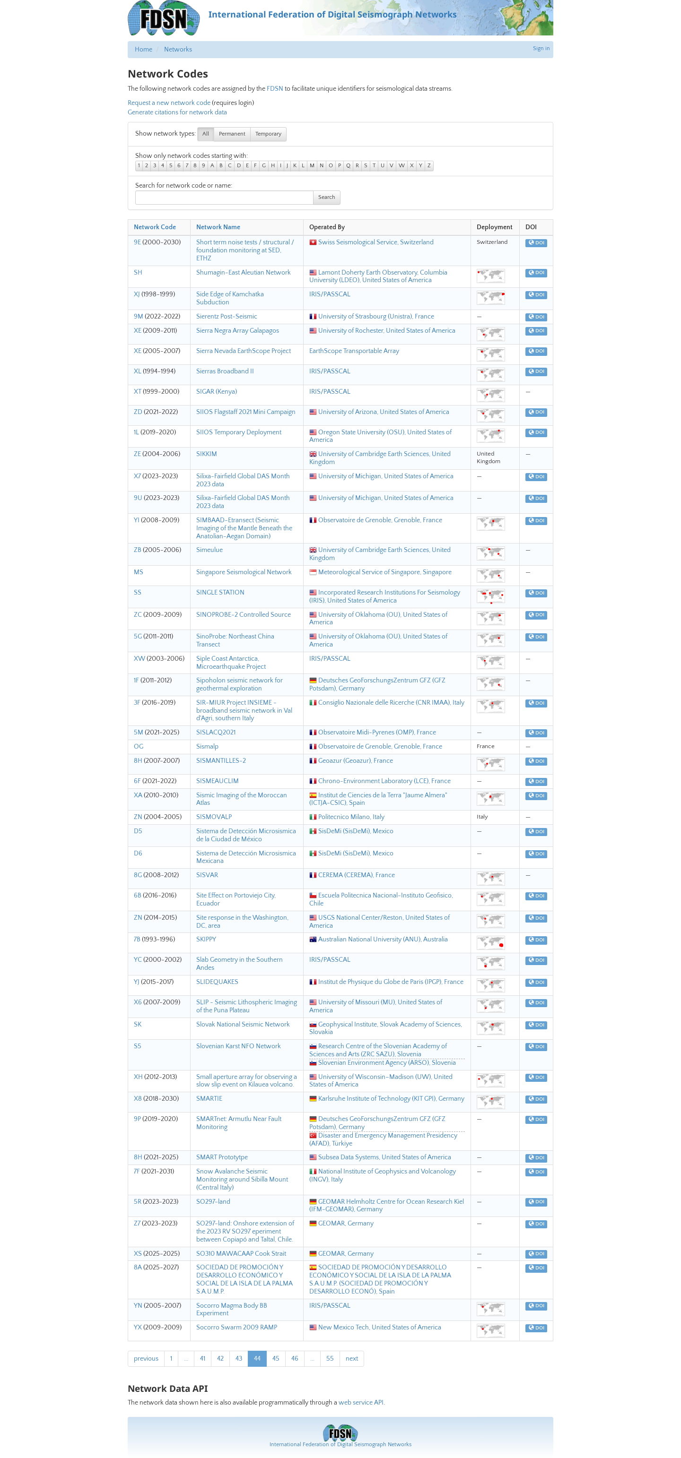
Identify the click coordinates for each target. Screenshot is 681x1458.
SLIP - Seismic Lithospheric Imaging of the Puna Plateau (246, 1006)
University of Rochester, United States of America (382, 331)
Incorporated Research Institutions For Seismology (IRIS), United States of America (384, 596)
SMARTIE (209, 1099)
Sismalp (207, 747)
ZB (137, 550)
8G (138, 875)
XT (137, 392)
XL (137, 371)
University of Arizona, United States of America (379, 412)
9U (138, 498)
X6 (138, 1002)
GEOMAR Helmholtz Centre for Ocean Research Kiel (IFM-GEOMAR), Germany (386, 1206)
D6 (138, 853)
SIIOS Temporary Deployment (238, 432)
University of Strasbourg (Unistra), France (371, 316)
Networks (178, 49)
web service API (361, 1402)
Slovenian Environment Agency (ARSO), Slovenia (382, 1063)
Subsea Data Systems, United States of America (380, 1157)
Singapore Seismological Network (244, 572)
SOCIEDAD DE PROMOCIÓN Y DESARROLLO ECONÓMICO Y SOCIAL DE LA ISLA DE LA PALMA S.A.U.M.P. (244, 1279)
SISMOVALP (214, 817)
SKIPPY (206, 939)
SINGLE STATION (220, 592)
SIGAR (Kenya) (216, 392)
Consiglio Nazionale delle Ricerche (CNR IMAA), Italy (386, 703)
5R (137, 1202)
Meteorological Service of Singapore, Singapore (380, 572)
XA (138, 795)
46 (294, 1359)
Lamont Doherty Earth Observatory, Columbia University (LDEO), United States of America (378, 277)
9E (137, 242)
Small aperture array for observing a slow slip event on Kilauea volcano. (246, 1081)
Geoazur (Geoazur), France (351, 761)
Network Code (155, 227)
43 (239, 1359)
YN (138, 1306)
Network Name (218, 227)
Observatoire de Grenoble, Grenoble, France (375, 520)
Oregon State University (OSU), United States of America (380, 436)
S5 (137, 1046)
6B (137, 895)
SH (138, 272)
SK (137, 1024)
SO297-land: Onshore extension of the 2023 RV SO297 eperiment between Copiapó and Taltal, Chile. (245, 1231)
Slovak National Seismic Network (243, 1024)
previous (146, 1359)
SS (137, 592)
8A (138, 1267)
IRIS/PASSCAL (329, 294)
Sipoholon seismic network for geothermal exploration (239, 684)
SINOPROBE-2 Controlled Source (243, 615)
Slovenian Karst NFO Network (238, 1046)
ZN (138, 817)
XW (139, 659)
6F (137, 781)
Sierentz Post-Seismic (226, 316)
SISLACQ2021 (216, 732)
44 (257, 1359)
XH (138, 1077)
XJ (137, 294)
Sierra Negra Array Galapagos (237, 331)
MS (138, 572)
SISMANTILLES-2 (221, 761)
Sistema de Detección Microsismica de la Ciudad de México (246, 835)
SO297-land (213, 1202)
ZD (138, 412)
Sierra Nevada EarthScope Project (243, 351)
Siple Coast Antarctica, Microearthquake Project (231, 663)
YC (138, 960)
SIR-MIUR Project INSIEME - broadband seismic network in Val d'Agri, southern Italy (244, 711)
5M (138, 732)
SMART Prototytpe (222, 1157)
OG (138, 747)
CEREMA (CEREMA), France (352, 875)
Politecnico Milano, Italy (346, 817)
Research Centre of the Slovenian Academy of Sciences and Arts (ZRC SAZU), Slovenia (378, 1050)
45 (275, 1359)
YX (138, 1327)
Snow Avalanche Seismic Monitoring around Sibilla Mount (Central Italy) (242, 1179)
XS (138, 1254)
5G (138, 636)
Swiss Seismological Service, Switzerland (371, 242)
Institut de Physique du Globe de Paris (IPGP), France (386, 982)
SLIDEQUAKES (217, 982)
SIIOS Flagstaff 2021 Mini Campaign (246, 412)
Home (143, 49)
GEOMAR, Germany (341, 1223)
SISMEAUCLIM (217, 781)
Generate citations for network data (177, 112)
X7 (137, 476)
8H (138, 761)
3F (137, 703)
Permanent (232, 134)
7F (137, 1171)
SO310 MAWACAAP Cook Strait (241, 1254)
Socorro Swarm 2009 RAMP (236, 1327)
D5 (138, 831)
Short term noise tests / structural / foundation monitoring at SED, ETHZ (245, 250)
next (352, 1359)
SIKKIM (206, 454)
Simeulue (209, 550)
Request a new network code (169, 103)
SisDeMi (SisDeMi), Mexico (351, 831)
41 (202, 1359)
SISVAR (207, 875)
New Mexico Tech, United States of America (375, 1327)
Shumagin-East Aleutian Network (243, 272)
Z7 (137, 1223)
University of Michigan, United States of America (381, 476)
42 (220, 1359)
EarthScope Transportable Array (354, 351)
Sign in (541, 48)
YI (137, 520)
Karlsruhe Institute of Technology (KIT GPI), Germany (386, 1099)
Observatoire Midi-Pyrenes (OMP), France (372, 732)
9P (137, 1119)
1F (136, 680)
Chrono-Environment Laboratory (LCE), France (380, 781)
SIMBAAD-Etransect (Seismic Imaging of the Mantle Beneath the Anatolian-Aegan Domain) (244, 528)
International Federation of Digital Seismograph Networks (340, 1444)
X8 (138, 1099)
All (205, 134)
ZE (137, 454)
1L (136, 432)
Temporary (268, 134)
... (186, 1359)
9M (138, 316)
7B (137, 939)
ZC (138, 615)
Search (326, 197)
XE (137, 331)
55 (330, 1359)
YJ (137, 982)
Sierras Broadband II (225, 371)
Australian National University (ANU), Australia (378, 939)
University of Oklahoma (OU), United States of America (378, 619)
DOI (536, 243)
